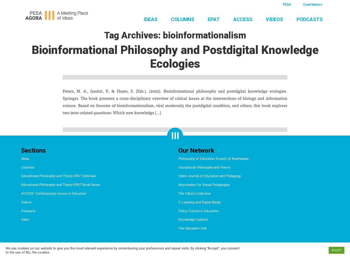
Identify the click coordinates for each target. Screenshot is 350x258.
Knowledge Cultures (193, 220)
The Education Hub (192, 228)
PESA (287, 4)
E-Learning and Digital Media (199, 202)
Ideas (150, 19)
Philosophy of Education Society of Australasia (213, 159)
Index (25, 220)
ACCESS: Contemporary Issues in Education (53, 193)
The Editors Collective (194, 193)
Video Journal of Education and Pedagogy (209, 176)
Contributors (312, 4)
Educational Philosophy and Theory (204, 167)
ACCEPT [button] (336, 250)
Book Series (60, 185)
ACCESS (242, 19)
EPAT (214, 19)
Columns (182, 19)
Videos (274, 19)
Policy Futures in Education (198, 211)
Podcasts (310, 19)
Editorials (58, 176)
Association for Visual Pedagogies (204, 185)
